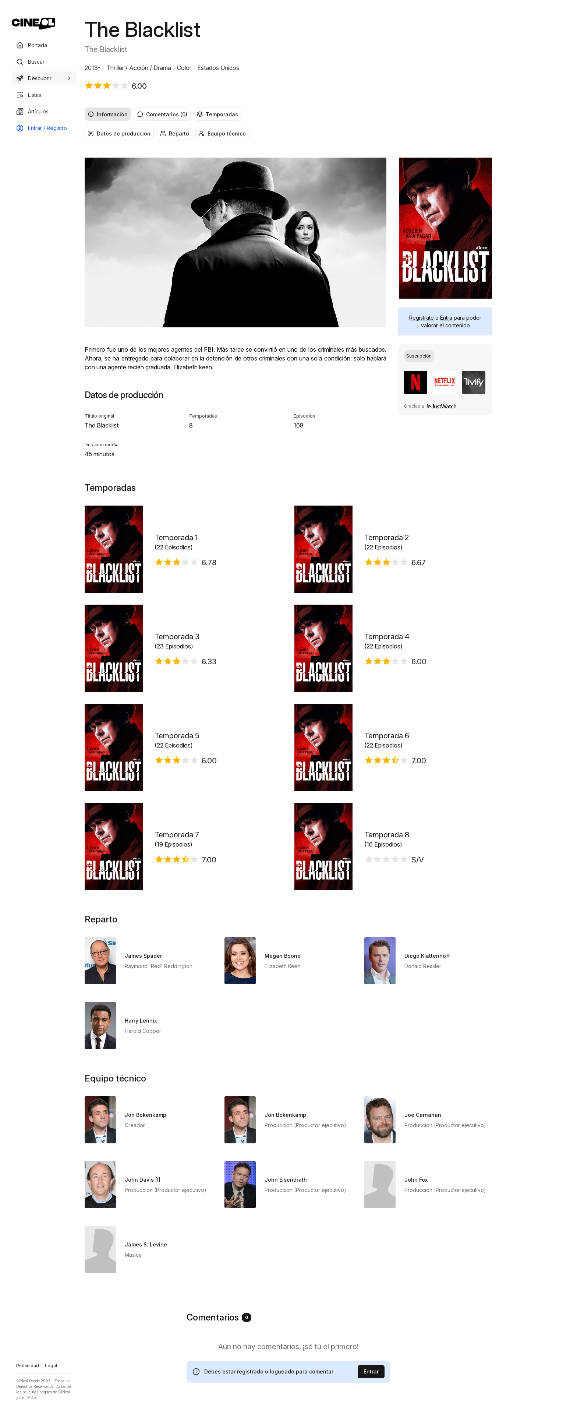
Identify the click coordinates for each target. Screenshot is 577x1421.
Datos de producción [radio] (119, 133)
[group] (288, 114)
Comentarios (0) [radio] (162, 114)
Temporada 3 (177, 636)
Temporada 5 (177, 735)
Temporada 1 (176, 537)
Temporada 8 (386, 834)
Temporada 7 (177, 834)
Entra (446, 317)
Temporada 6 (386, 735)
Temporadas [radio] (217, 114)
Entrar (371, 1371)
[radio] (419, 356)
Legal (51, 1365)
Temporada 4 (387, 636)
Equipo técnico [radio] (222, 133)
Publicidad (27, 1365)
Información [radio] (108, 114)
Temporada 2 (386, 537)
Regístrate (421, 317)
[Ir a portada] (33, 23)
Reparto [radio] (174, 133)
